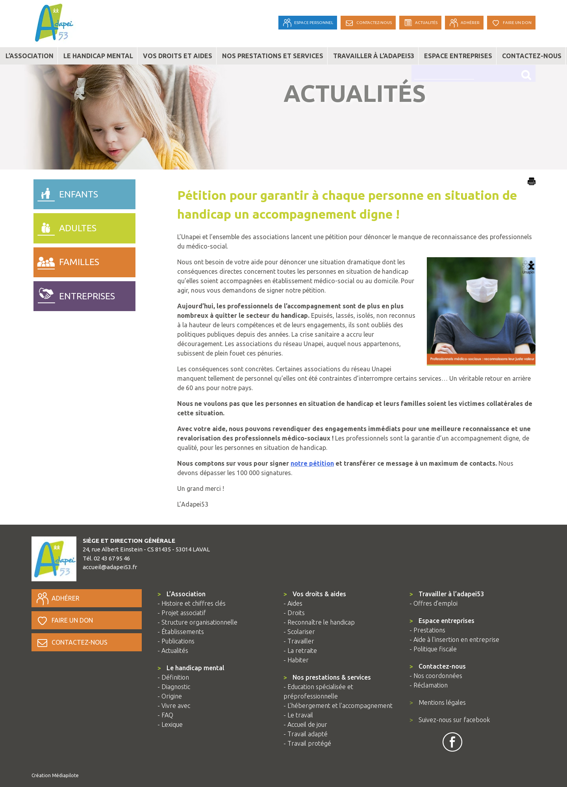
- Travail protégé (307, 743)
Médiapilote (65, 775)
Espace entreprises (458, 55)
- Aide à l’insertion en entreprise (454, 639)
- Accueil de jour (305, 724)
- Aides (293, 603)
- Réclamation (429, 685)
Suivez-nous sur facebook (450, 719)
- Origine (170, 696)
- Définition (173, 677)
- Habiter (296, 660)
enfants (65, 192)
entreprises (74, 294)
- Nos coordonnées (436, 675)
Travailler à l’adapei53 (373, 55)
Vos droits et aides (177, 55)
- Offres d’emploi (434, 603)
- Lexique (170, 724)
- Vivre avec (174, 705)
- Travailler (299, 641)
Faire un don (64, 620)
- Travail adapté (306, 733)
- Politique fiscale (433, 648)
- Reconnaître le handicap (319, 622)
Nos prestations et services (272, 55)
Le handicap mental (98, 55)
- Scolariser (299, 631)
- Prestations (427, 630)
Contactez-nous (531, 55)
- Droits (294, 612)
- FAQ (165, 715)
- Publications (176, 641)
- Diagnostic (174, 686)
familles (66, 260)
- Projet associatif (182, 612)
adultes (64, 226)
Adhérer (57, 598)
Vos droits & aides (315, 593)
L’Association (182, 593)
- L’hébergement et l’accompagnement (338, 705)
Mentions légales (438, 702)
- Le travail (298, 715)
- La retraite (300, 650)
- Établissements (181, 631)
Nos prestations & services (327, 677)
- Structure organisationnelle (197, 622)
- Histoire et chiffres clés (192, 603)
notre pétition (312, 463)
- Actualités (173, 650)
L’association (30, 55)
